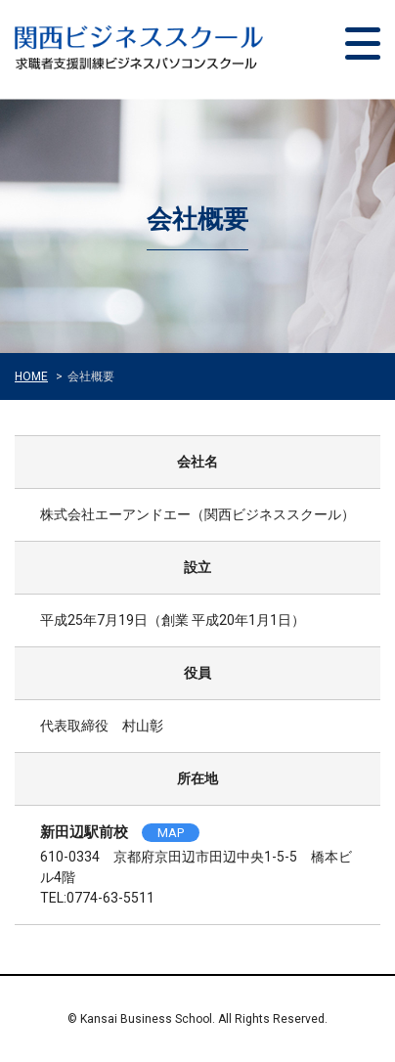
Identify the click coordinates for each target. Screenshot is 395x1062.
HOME (31, 376)
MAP (170, 832)
